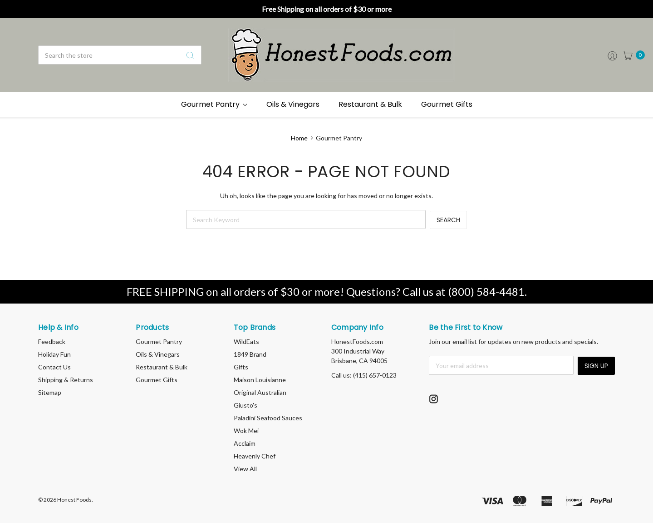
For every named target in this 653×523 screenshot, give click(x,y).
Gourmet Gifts (446, 104)
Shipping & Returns (65, 380)
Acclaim (244, 443)
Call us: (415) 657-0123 (364, 375)
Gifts (241, 367)
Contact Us (54, 367)
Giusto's (245, 405)
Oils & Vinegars (292, 104)
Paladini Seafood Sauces (268, 418)
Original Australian (260, 392)
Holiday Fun (54, 354)
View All (245, 469)
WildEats (246, 341)
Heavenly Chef (254, 456)
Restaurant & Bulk (370, 104)
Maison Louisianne (260, 380)
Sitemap (49, 392)
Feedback (51, 341)
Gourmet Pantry (214, 104)
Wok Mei (246, 430)
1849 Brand (250, 354)
